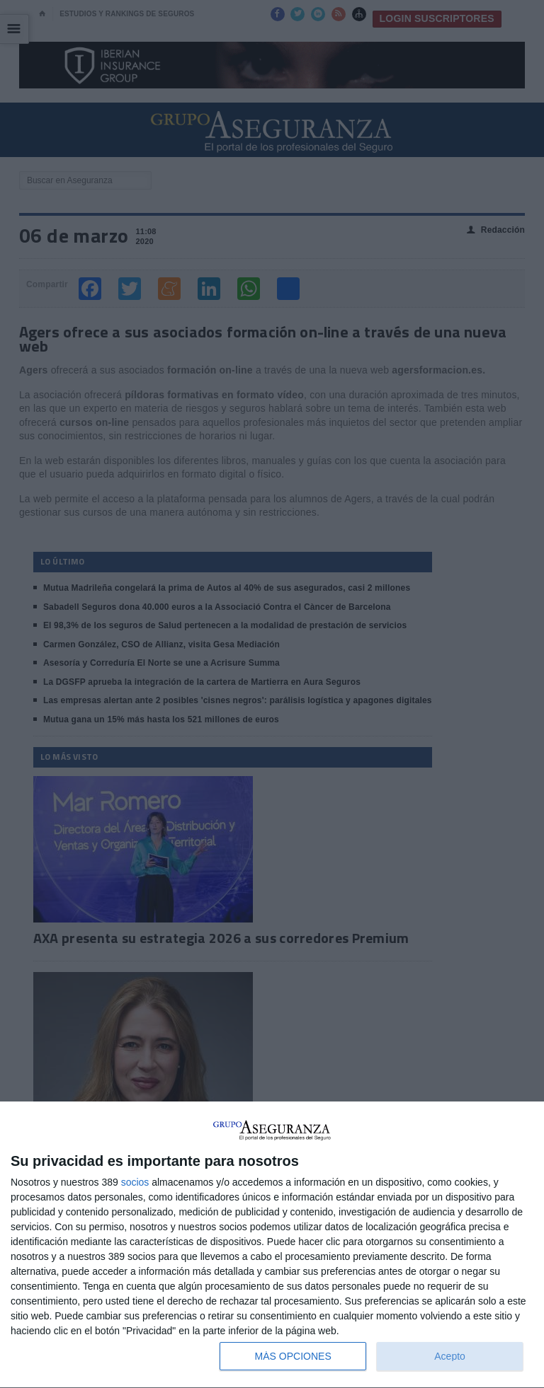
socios (135, 1182)
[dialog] (272, 1245)
